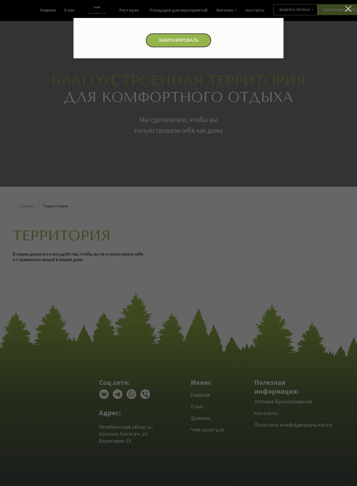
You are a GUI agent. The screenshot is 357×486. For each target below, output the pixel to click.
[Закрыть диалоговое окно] (348, 9)
